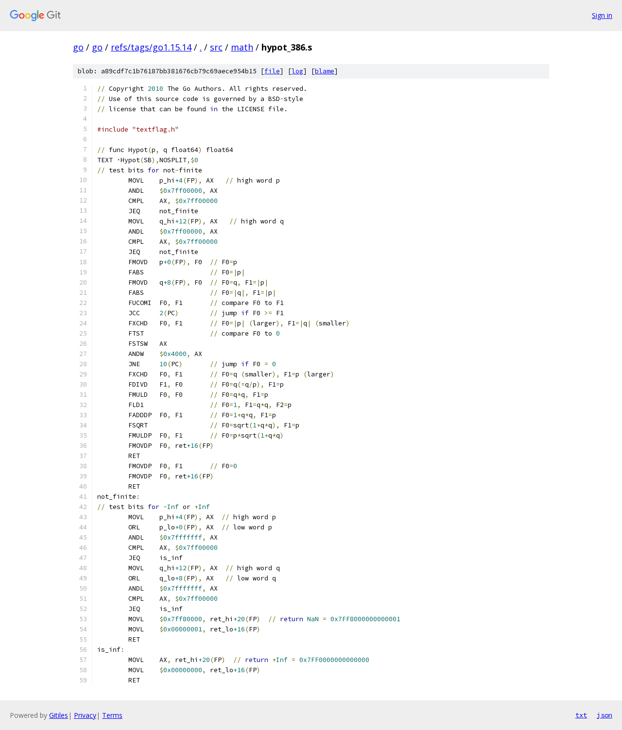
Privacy (85, 715)
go (78, 47)
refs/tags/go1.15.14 (151, 47)
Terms (112, 715)
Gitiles (58, 715)
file (272, 71)
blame (324, 71)
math (242, 47)
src (216, 47)
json (604, 715)
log (297, 71)
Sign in (602, 15)
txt (581, 715)
